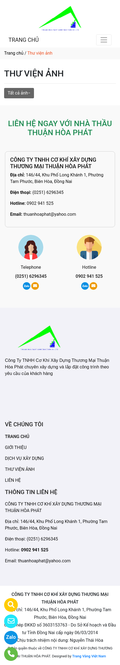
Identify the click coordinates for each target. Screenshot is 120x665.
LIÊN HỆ (13, 480)
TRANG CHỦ (23, 40)
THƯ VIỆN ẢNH (20, 469)
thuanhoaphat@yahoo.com (49, 214)
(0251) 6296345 (48, 192)
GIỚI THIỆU (16, 447)
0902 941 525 (40, 203)
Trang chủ (14, 53)
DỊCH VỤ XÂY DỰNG (24, 458)
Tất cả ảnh (18, 93)
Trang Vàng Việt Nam (89, 656)
